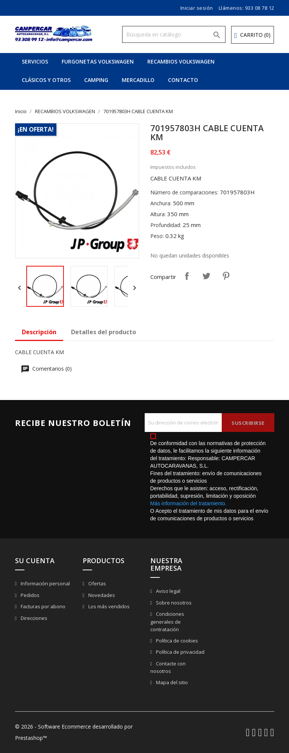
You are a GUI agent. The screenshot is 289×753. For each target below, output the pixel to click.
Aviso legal (167, 591)
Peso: (157, 235)
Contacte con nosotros (168, 667)
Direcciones (33, 618)
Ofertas (96, 583)
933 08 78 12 (259, 8)
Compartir (186, 275)
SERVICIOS (35, 61)
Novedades (101, 595)
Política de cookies (176, 640)
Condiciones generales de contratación (167, 622)
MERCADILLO (138, 79)
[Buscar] (173, 34)
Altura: (158, 214)
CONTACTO (183, 79)
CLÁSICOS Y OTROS (46, 79)
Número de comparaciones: (184, 192)
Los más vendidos (108, 606)
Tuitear (206, 275)
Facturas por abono (42, 606)
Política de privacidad (179, 651)
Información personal (45, 583)
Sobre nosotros (173, 602)
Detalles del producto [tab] (103, 332)
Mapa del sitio (171, 682)
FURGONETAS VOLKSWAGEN (98, 61)
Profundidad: (165, 225)
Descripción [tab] (39, 332)
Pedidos (29, 595)
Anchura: (160, 203)
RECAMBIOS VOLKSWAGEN (181, 61)
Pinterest (225, 275)
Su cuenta (34, 560)
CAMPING (96, 79)
